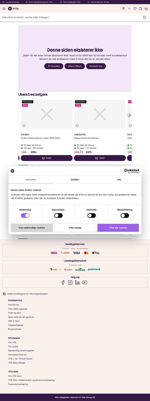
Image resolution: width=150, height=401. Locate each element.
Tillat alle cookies (118, 227)
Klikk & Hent (13, 321)
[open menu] (4, 9)
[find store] (124, 9)
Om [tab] (119, 179)
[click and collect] (141, 9)
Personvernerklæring (18, 384)
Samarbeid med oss (17, 355)
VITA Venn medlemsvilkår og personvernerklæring (31, 380)
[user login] (129, 9)
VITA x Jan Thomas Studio (20, 359)
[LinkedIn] (77, 282)
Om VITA (12, 342)
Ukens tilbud (74, 66)
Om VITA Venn (15, 376)
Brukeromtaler (15, 329)
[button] (144, 17)
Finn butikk (13, 346)
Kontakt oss (96, 66)
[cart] (146, 9)
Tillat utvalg (75, 227)
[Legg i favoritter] (24, 126)
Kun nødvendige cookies (32, 227)
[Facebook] (63, 282)
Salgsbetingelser (15, 325)
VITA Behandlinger (16, 363)
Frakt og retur (14, 313)
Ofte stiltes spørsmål (17, 309)
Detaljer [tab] (75, 179)
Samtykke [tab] (31, 179)
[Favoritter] (135, 9)
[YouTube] (84, 282)
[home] (13, 8)
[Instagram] (70, 282)
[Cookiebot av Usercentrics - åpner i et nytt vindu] (126, 171)
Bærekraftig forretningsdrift (21, 350)
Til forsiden (54, 66)
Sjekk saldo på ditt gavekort (21, 317)
